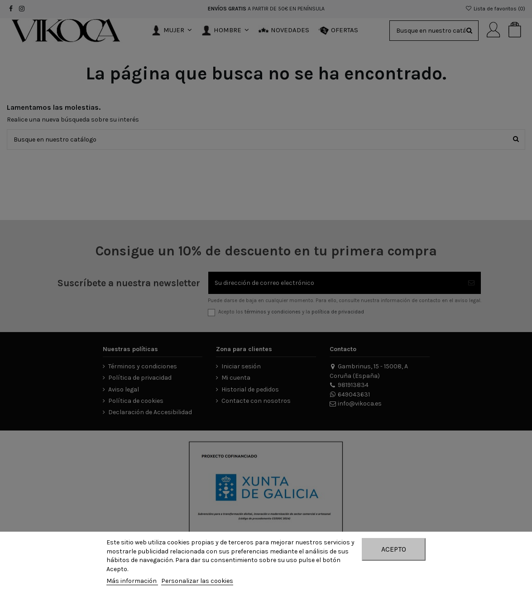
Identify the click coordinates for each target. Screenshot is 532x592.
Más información (132, 581)
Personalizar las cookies (197, 581)
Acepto (393, 549)
